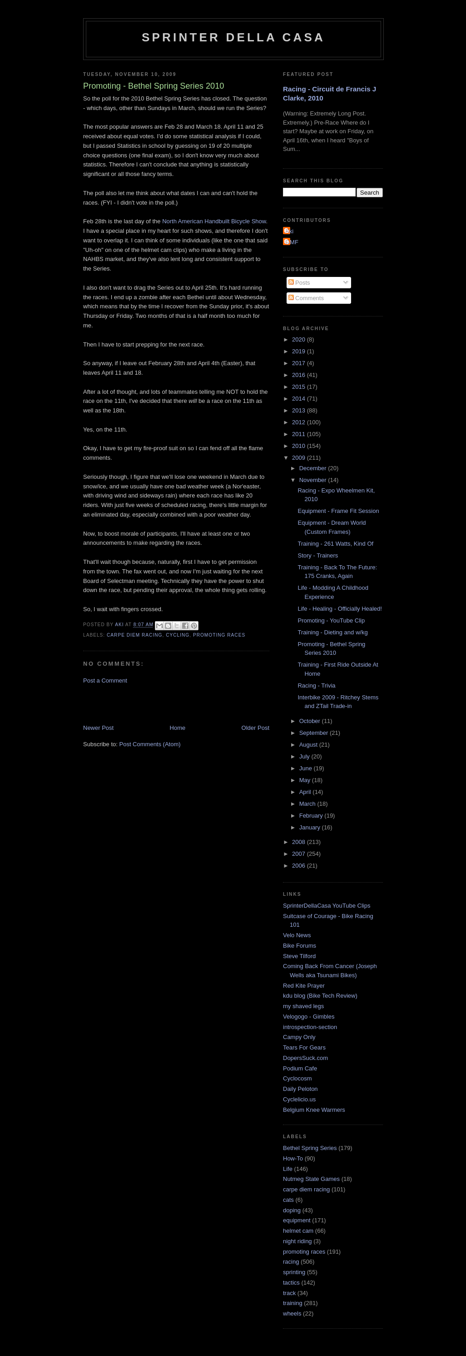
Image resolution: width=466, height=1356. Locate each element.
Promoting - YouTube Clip (331, 620)
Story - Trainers (317, 555)
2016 (299, 375)
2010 (299, 445)
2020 (299, 339)
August (309, 744)
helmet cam (298, 1230)
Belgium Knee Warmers (314, 1109)
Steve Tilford (299, 956)
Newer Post (98, 727)
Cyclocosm (297, 1078)
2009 (299, 457)
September (314, 732)
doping (292, 1210)
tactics (291, 1282)
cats (288, 1199)
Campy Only (299, 1037)
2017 (299, 363)
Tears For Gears (304, 1047)
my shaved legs (303, 1006)
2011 (299, 434)
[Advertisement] (189, 703)
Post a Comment (105, 680)
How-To (293, 1158)
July (305, 756)
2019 (299, 351)
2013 (299, 410)
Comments (306, 298)
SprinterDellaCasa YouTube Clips (326, 905)
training (292, 1303)
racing (291, 1261)
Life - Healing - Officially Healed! (339, 608)
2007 (299, 853)
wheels (292, 1313)
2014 (299, 398)
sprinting (294, 1272)
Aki (289, 231)
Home (178, 727)
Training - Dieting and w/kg (332, 632)
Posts (299, 282)
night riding (297, 1241)
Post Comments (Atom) (150, 744)
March (308, 803)
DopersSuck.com (305, 1058)
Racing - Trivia (316, 685)
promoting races (219, 635)
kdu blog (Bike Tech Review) (320, 995)
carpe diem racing (134, 635)
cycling (177, 635)
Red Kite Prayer (304, 985)
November (313, 480)
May (305, 780)
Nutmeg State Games (311, 1178)
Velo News (297, 935)
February (312, 815)
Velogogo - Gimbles (308, 1016)
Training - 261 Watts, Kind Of (335, 543)
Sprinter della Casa (233, 37)
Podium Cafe (300, 1068)
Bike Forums (299, 945)
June (306, 768)
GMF (291, 242)
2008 (299, 842)
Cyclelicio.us (299, 1099)
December (313, 468)
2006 (299, 865)
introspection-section (310, 1027)
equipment (297, 1220)
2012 (299, 422)
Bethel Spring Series (310, 1148)
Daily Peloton (300, 1088)
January (310, 827)
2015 (299, 386)
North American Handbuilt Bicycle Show (214, 221)
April (306, 791)
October (310, 721)
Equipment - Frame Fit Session (338, 510)
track (289, 1293)
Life (287, 1168)
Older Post (255, 727)
